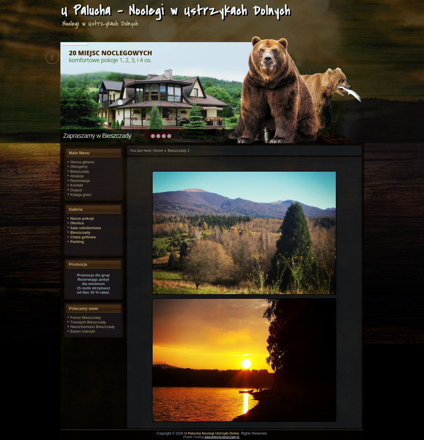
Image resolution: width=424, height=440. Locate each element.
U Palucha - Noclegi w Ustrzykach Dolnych (175, 10)
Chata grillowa (83, 237)
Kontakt (76, 185)
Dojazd (76, 190)
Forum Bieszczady (85, 317)
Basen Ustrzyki (82, 331)
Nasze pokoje (82, 218)
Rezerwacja (80, 180)
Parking (77, 241)
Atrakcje (77, 176)
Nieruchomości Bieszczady (92, 327)
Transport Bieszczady (88, 322)
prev (77, 91)
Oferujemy (79, 166)
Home (158, 150)
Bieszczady (79, 171)
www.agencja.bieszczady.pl (222, 437)
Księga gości (81, 194)
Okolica (77, 223)
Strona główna (82, 162)
